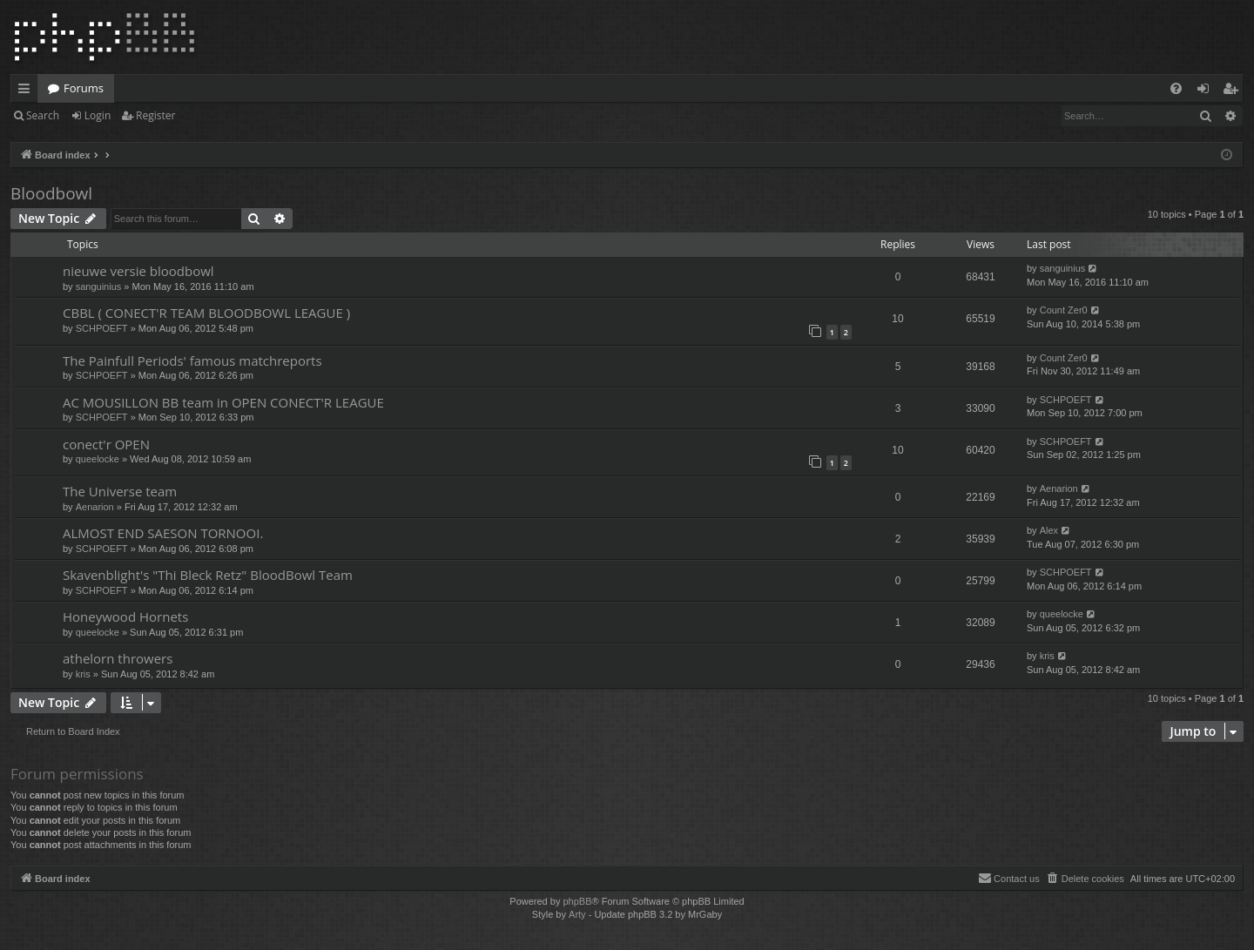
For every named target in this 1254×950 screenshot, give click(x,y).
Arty (577, 914)
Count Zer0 (1064, 310)
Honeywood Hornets (125, 616)
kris (83, 674)
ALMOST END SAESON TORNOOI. (163, 533)
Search (42, 115)
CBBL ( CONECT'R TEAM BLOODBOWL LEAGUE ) (206, 312)
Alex (1049, 530)
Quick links (27, 91)
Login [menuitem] (1207, 91)
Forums (84, 88)
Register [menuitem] (1234, 91)
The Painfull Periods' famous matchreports (192, 360)
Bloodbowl (51, 193)
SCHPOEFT (102, 328)
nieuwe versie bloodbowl (138, 271)
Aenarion (95, 507)
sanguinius (99, 286)
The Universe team (120, 491)
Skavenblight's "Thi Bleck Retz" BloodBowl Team (208, 574)
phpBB (577, 901)
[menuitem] (1176, 88)
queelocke (97, 459)
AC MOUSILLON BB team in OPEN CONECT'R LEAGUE (223, 402)
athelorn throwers (117, 658)
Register (155, 115)
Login (97, 115)
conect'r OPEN (106, 444)
